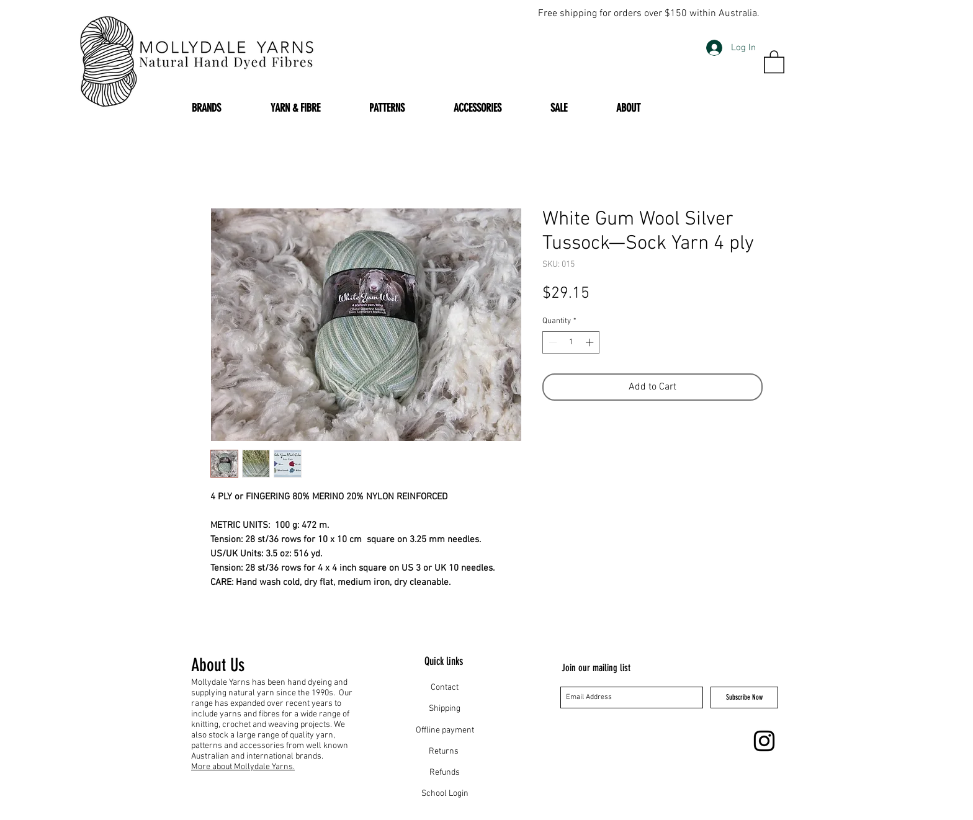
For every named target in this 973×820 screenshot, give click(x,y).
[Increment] (590, 342)
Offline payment (445, 730)
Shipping (444, 708)
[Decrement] (551, 342)
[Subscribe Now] (744, 697)
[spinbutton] (571, 342)
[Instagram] (764, 741)
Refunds (444, 772)
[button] (774, 61)
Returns (444, 751)
